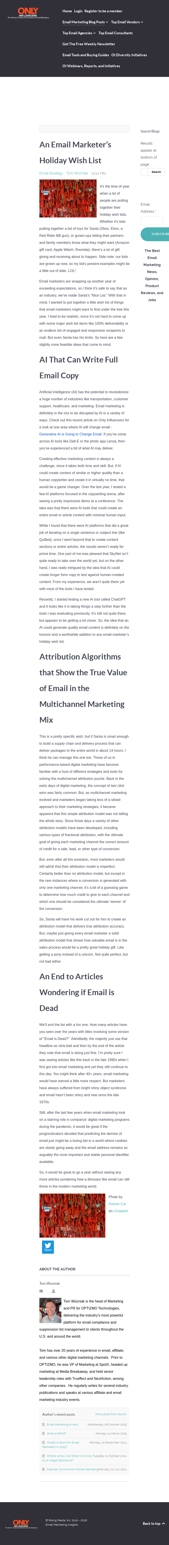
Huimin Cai (117, 1204)
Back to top (154, 1523)
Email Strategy (51, 173)
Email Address (148, 208)
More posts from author (111, 1414)
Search (156, 172)
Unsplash (121, 1211)
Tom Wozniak (77, 173)
